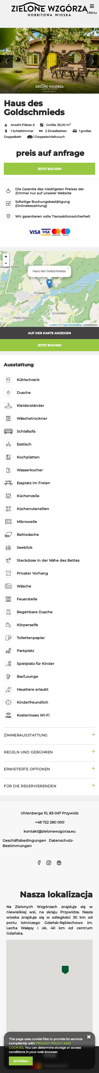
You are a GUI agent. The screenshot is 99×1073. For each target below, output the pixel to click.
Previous (6, 61)
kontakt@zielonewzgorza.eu (49, 831)
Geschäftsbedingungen (24, 840)
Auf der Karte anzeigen (49, 333)
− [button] (6, 263)
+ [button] (6, 257)
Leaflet (53, 324)
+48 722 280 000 (49, 822)
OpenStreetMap (72, 324)
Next (92, 61)
